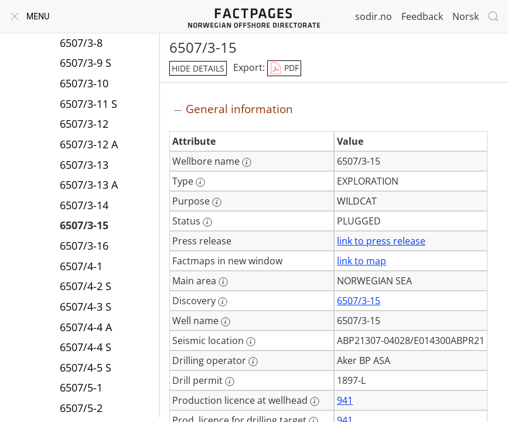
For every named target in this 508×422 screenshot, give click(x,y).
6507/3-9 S (85, 63)
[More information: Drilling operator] (253, 361)
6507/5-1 (81, 387)
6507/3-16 (84, 246)
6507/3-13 (84, 165)
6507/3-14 (84, 205)
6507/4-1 (81, 266)
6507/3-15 (84, 225)
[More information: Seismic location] (250, 341)
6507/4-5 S (85, 367)
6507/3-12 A (89, 144)
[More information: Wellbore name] (246, 162)
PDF (284, 68)
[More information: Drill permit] (229, 381)
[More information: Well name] (225, 321)
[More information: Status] (207, 222)
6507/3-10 (84, 83)
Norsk (465, 16)
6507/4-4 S (85, 347)
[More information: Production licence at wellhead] (314, 401)
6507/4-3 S (85, 307)
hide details (198, 68)
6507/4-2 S (85, 286)
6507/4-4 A (86, 327)
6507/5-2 (81, 408)
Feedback (422, 16)
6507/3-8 (81, 43)
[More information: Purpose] (216, 202)
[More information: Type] (200, 182)
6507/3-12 (84, 124)
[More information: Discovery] (222, 302)
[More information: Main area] (223, 282)
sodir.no (373, 16)
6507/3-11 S (88, 104)
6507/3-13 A (89, 185)
